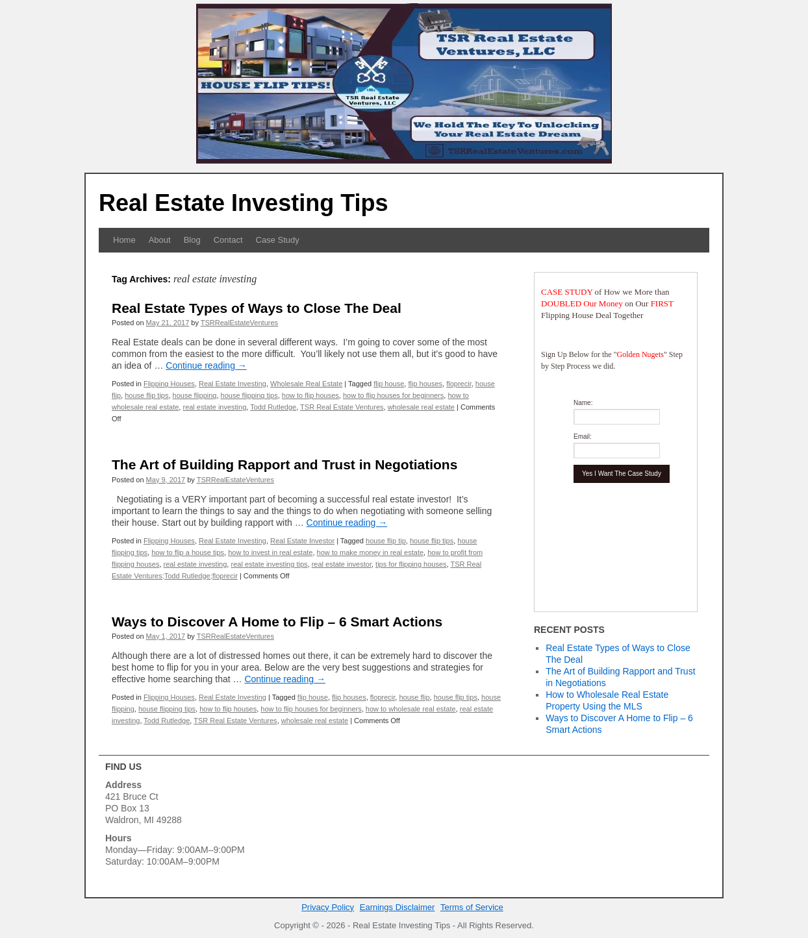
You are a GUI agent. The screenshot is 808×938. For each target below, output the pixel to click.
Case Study (277, 240)
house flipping (195, 395)
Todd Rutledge (273, 407)
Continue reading (206, 365)
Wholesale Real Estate (306, 384)
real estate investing (214, 407)
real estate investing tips (269, 564)
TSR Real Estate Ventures (341, 407)
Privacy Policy (327, 907)
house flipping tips (249, 395)
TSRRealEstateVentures (239, 323)
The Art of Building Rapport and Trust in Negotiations (284, 464)
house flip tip (386, 541)
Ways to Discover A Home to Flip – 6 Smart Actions (277, 621)
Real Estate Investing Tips (243, 203)
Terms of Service (471, 907)
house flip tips (146, 395)
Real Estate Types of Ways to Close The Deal (256, 308)
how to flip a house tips (187, 552)
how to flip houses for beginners (393, 395)
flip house (388, 384)
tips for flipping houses (410, 564)
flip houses (425, 384)
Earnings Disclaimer (397, 907)
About (160, 240)
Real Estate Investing (232, 384)
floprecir (459, 384)
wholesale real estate (421, 407)
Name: (583, 402)
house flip (414, 697)
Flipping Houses (169, 384)
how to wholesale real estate (411, 709)
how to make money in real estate (370, 552)
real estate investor (342, 564)
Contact (228, 240)
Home (124, 240)
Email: (583, 436)
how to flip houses (310, 395)
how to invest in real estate (270, 552)
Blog (192, 240)
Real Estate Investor (302, 541)
